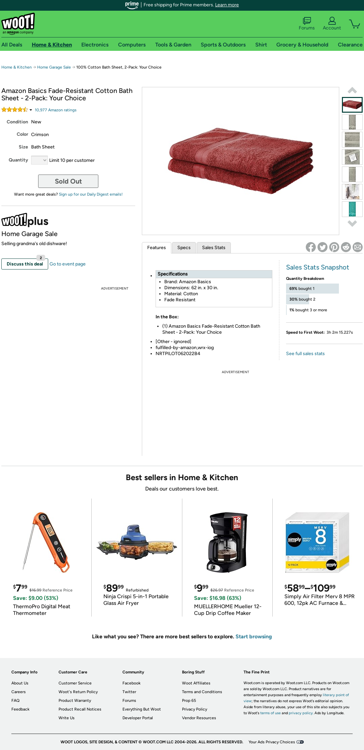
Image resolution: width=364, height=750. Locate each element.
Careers (18, 691)
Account (332, 24)
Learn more (227, 5)
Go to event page (68, 264)
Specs (184, 247)
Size (23, 147)
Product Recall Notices (80, 709)
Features (156, 247)
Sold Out (68, 181)
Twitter (129, 691)
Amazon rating (56, 110)
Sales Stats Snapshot (317, 267)
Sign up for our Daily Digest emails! (91, 194)
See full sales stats (305, 353)
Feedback (20, 709)
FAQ (15, 700)
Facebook (131, 683)
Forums (307, 24)
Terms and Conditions (202, 691)
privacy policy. (301, 713)
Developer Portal (137, 718)
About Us (19, 683)
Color (22, 134)
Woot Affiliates (196, 683)
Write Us (67, 718)
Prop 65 (189, 700)
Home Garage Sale (54, 67)
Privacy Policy (194, 709)
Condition (17, 122)
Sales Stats (213, 247)
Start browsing (254, 636)
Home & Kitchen (16, 67)
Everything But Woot (141, 709)
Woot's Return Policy (78, 691)
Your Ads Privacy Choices (272, 742)
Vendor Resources (199, 718)
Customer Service (75, 683)
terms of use (270, 713)
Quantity (18, 160)
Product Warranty (75, 700)
